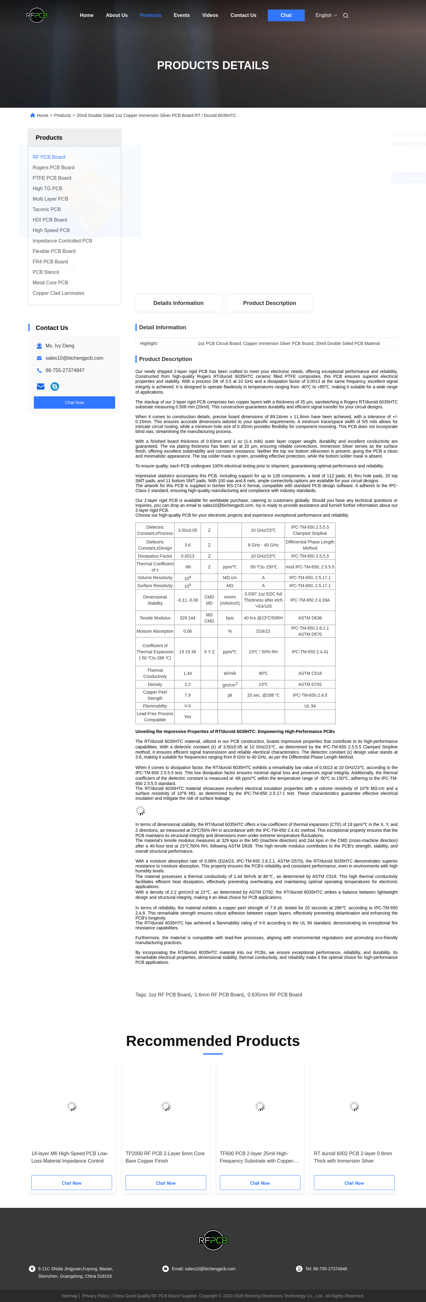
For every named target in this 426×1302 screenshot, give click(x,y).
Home (87, 15)
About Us (117, 15)
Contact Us (243, 15)
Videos (210, 15)
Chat (286, 15)
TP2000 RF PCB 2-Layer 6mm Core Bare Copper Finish (165, 1157)
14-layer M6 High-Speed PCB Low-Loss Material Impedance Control (69, 1157)
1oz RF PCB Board (170, 994)
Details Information (178, 303)
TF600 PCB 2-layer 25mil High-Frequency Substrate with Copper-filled (257, 1158)
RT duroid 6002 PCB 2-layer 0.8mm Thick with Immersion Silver (353, 1157)
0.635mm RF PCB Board (275, 994)
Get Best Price (300, 177)
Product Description (269, 303)
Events (182, 15)
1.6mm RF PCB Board (219, 994)
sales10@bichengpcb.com (74, 358)
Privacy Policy (95, 1295)
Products (150, 15)
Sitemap (69, 1295)
